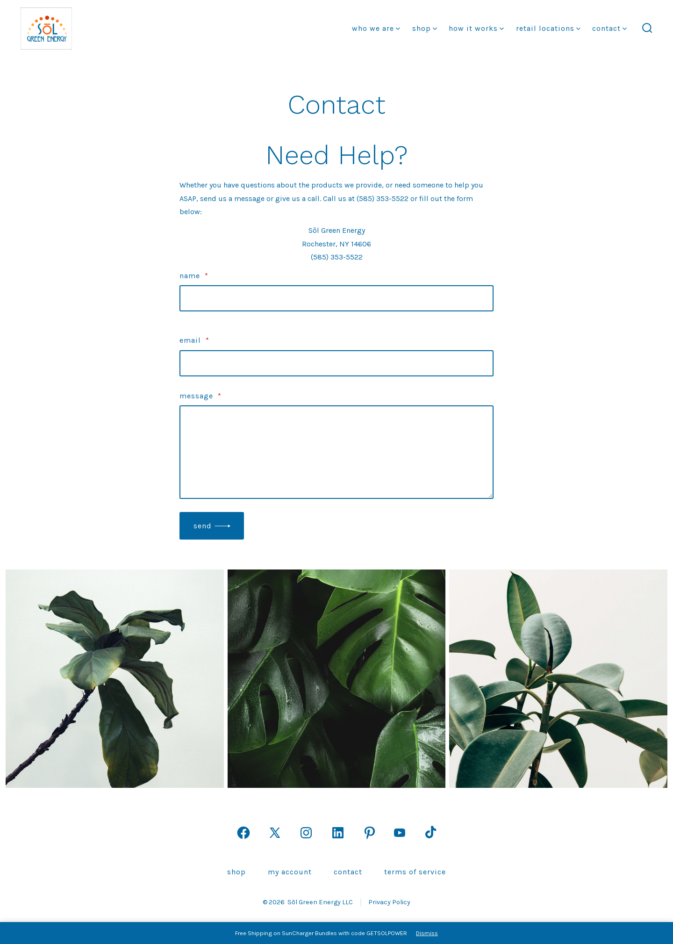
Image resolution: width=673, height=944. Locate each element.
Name (193, 275)
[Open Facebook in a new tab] (243, 833)
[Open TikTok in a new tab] (429, 833)
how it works (476, 28)
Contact (609, 28)
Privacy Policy (389, 902)
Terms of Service (415, 871)
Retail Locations (548, 28)
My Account (290, 871)
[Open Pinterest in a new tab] (370, 833)
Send (202, 525)
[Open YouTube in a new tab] (400, 833)
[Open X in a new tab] (274, 833)
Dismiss (427, 933)
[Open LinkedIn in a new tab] (338, 833)
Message (200, 395)
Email (194, 340)
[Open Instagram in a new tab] (306, 833)
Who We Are (376, 28)
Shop (424, 28)
